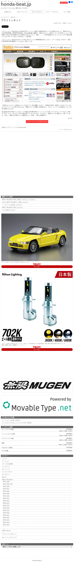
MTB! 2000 (5, 481)
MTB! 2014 (5, 503)
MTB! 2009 (5, 493)
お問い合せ (64, 2)
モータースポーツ (7, 472)
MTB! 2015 (5, 505)
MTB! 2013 (5, 501)
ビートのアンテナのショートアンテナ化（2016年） (17, 423)
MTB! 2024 (5, 522)
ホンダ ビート (6, 474)
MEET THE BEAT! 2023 (12, 207)
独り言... (13, 17)
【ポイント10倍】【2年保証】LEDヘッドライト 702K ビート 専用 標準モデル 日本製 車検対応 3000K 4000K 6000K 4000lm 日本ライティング (33, 343)
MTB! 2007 (5, 489)
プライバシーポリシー (9, 534)
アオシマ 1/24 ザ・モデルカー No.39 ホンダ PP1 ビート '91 (15, 262)
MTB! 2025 (5, 525)
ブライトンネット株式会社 (10, 31)
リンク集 (66, 12)
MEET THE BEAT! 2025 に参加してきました (18, 199)
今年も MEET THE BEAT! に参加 (15, 202)
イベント (4, 458)
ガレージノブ (22, 12)
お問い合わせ (6, 530)
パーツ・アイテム (51, 12)
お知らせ (7, 12)
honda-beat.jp (37, 560)
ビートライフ (37, 12)
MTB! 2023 (5, 520)
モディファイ (6, 469)
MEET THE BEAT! (7, 479)
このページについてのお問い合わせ (37, 121)
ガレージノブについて (9, 537)
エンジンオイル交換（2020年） (11, 420)
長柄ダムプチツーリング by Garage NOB (13, 127)
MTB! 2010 (5, 496)
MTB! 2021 (5, 515)
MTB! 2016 (5, 508)
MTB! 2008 (5, 491)
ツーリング (5, 461)
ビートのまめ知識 (7, 464)
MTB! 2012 (5, 498)
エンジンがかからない (66, 129)
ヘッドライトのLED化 (12, 205)
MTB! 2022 (5, 517)
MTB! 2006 (5, 486)
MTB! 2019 (5, 510)
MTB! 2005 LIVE (7, 484)
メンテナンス (6, 466)
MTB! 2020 (5, 513)
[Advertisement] (37, 151)
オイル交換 (8, 210)
